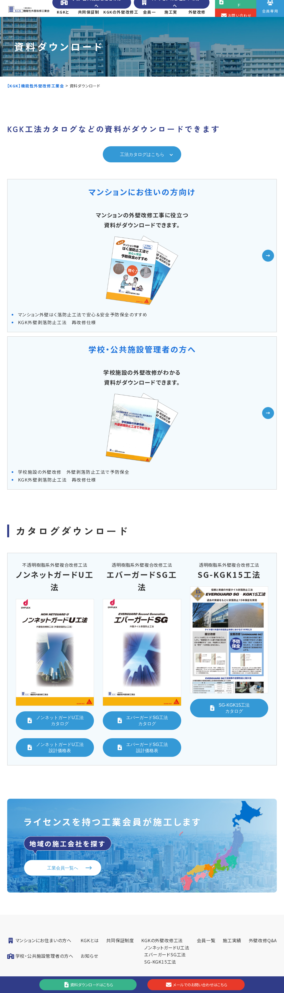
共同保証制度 (88, 21)
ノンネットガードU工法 (167, 832)
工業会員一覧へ (62, 751)
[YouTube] (199, 940)
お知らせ (89, 840)
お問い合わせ (198, 899)
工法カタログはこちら (142, 166)
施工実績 (171, 21)
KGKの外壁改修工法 (120, 21)
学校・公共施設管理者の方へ (91, 7)
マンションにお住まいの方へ (170, 7)
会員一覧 (149, 21)
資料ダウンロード (198, 880)
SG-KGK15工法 (160, 846)
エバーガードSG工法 (165, 839)
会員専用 (198, 919)
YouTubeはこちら (199, 940)
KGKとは (63, 21)
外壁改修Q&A (197, 21)
